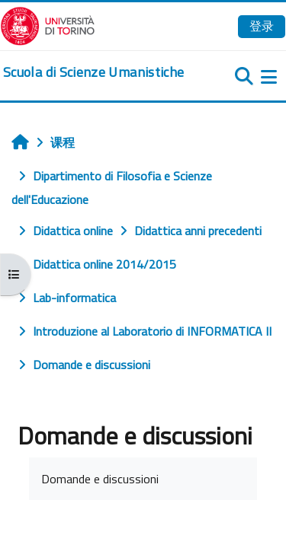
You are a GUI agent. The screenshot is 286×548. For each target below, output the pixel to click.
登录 (261, 26)
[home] (93, 72)
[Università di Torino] (47, 24)
